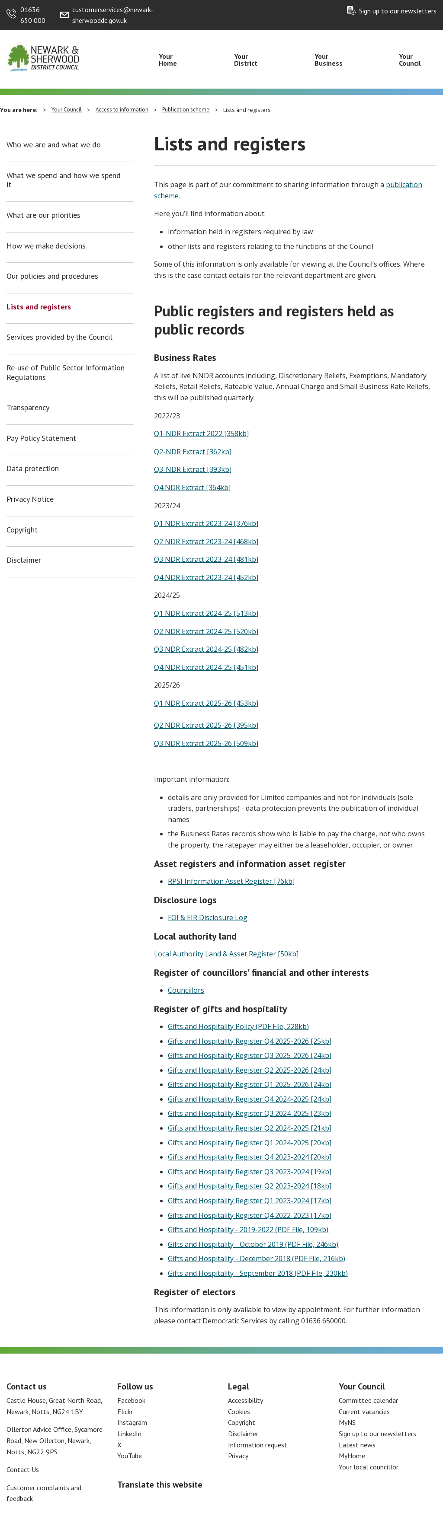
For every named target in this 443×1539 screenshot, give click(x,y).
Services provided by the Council (59, 337)
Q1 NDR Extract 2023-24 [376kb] (206, 523)
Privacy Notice (30, 499)
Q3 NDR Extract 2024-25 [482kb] (206, 649)
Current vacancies (364, 1411)
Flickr (125, 1411)
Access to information (122, 109)
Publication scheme (185, 109)
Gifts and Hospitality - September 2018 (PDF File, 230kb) (258, 1273)
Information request (257, 1444)
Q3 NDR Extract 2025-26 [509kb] (206, 743)
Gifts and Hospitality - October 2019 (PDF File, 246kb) (253, 1244)
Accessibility (245, 1400)
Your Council (410, 59)
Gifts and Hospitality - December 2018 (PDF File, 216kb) (256, 1258)
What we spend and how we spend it (63, 180)
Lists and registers (38, 307)
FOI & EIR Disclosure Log (207, 917)
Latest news (357, 1444)
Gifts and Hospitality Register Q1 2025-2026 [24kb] (249, 1084)
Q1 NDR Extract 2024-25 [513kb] (206, 613)
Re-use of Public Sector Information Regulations (65, 372)
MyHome (352, 1455)
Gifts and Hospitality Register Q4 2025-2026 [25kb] (249, 1041)
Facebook (131, 1400)
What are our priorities (43, 215)
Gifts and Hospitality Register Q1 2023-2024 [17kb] (249, 1200)
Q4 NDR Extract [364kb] (192, 487)
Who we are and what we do (53, 145)
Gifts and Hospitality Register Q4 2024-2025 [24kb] (249, 1099)
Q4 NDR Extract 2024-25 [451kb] (206, 667)
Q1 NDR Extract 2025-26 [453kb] (206, 703)
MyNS (347, 1422)
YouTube (129, 1455)
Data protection (32, 468)
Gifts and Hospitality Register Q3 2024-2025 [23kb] (249, 1113)
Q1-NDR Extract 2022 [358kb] (201, 433)
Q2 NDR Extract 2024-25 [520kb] (206, 631)
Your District (245, 59)
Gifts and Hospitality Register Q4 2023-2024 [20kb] (249, 1157)
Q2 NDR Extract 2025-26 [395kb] (206, 725)
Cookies (239, 1411)
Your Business (329, 59)
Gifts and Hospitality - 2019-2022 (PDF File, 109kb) (248, 1229)
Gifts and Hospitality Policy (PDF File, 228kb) (238, 1026)
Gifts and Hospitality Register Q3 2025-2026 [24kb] (249, 1055)
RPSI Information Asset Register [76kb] (231, 881)
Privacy (238, 1455)
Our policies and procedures (52, 276)
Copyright (22, 530)
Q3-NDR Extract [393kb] (192, 469)
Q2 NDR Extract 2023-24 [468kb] (206, 541)
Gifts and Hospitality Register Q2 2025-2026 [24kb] (249, 1070)
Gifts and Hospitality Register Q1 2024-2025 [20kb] (249, 1142)
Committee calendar (368, 1400)
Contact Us (22, 1469)
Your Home (168, 59)
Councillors (186, 990)
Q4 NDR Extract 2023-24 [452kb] (206, 577)
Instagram (132, 1422)
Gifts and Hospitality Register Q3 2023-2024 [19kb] (249, 1171)
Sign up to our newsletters (398, 10)
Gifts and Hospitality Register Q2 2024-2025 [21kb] (249, 1128)
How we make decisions (46, 246)
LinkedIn (129, 1433)
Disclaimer (23, 560)
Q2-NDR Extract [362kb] (192, 451)
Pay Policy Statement (41, 438)
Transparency (27, 407)
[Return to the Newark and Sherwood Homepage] (43, 56)
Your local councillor (368, 1467)
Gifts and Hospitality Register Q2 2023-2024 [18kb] (249, 1186)
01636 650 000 (32, 15)
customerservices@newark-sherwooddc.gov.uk (112, 15)
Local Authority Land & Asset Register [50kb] (226, 954)
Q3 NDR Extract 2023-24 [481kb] (206, 559)
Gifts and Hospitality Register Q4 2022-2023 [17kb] (249, 1215)
